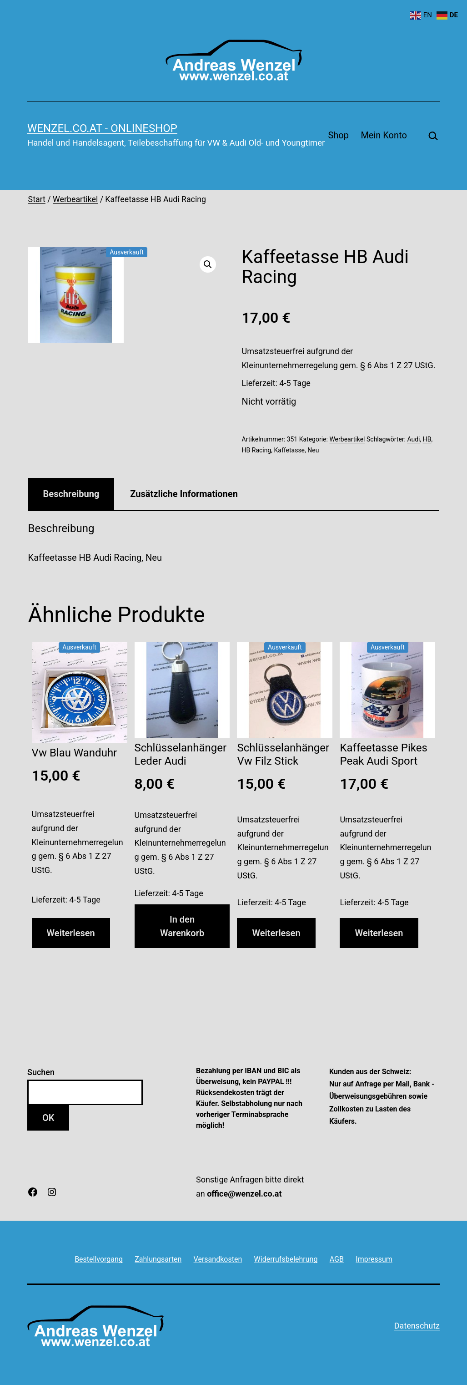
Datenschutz (417, 1325)
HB (427, 439)
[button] (208, 264)
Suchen (41, 1072)
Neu (313, 450)
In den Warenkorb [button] (182, 926)
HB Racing (256, 450)
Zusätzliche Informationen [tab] (183, 493)
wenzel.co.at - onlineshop (102, 128)
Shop (338, 135)
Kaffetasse (289, 450)
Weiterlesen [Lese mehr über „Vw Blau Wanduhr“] (71, 933)
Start (36, 199)
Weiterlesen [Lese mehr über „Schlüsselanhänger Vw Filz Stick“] (276, 933)
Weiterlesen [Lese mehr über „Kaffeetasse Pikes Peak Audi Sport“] (379, 933)
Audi (413, 439)
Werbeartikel (75, 199)
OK (48, 1117)
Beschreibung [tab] (71, 493)
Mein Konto (384, 135)
